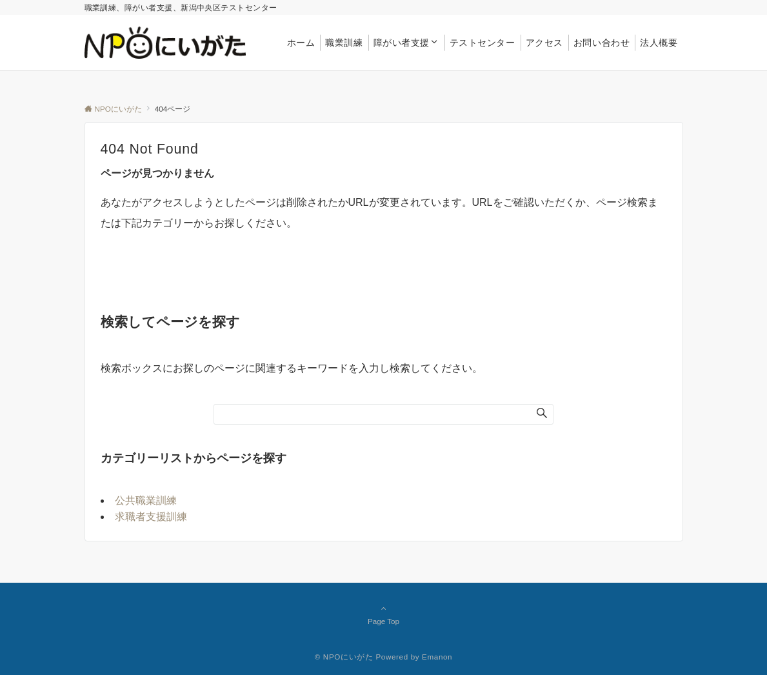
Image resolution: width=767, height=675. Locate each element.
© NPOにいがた (344, 656)
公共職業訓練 (146, 500)
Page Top (384, 614)
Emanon (437, 656)
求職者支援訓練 (151, 516)
